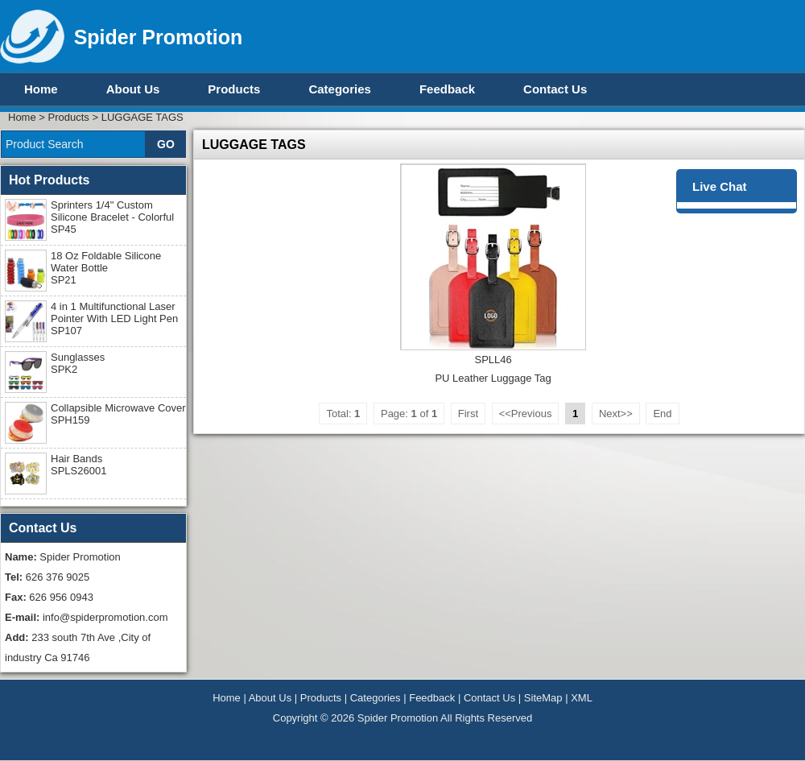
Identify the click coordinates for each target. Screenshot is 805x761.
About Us (133, 89)
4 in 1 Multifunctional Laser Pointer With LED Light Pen (114, 318)
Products (234, 89)
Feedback (447, 89)
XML (581, 698)
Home (41, 89)
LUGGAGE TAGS (142, 117)
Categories (339, 89)
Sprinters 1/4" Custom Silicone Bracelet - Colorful (112, 217)
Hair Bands (78, 465)
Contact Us (555, 89)
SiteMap (543, 698)
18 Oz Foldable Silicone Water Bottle (106, 268)
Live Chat (719, 186)
